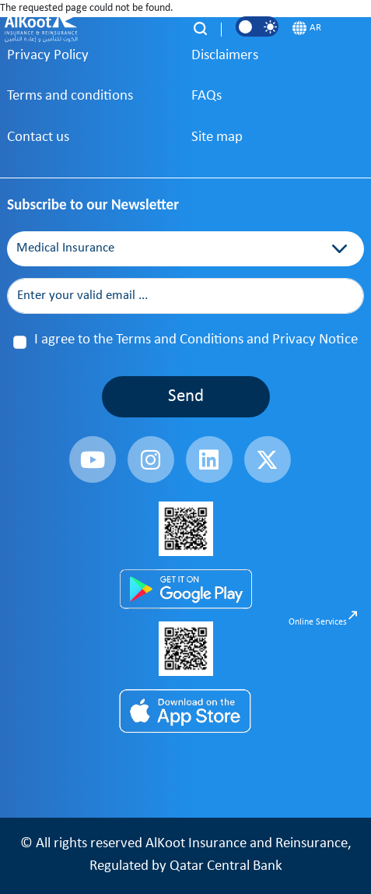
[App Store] (186, 712)
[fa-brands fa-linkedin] (209, 459)
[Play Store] (186, 588)
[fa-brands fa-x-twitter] (267, 459)
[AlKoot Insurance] (42, 28)
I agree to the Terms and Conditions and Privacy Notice (196, 340)
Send (186, 397)
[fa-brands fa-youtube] (92, 459)
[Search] (200, 28)
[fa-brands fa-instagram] (151, 459)
